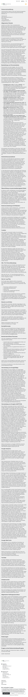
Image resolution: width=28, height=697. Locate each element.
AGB (2, 683)
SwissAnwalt (7, 653)
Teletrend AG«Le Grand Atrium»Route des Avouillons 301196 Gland (7, 673)
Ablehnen (13, 693)
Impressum (3, 680)
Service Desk (3, 684)
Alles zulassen (6, 693)
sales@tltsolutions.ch (5, 20)
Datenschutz (3, 681)
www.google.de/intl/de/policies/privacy (12, 401)
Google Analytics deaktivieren (14, 521)
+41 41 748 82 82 (5, 19)
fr (19, 1)
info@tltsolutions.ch (5, 669)
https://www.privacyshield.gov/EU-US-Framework (11, 502)
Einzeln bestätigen (21, 693)
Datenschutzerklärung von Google (8, 323)
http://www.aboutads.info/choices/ (8, 253)
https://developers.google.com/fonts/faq (12, 552)
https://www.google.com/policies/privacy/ (10, 555)
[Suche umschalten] (26, 1)
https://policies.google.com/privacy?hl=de (10, 446)
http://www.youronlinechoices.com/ (8, 254)
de (16, 1)
